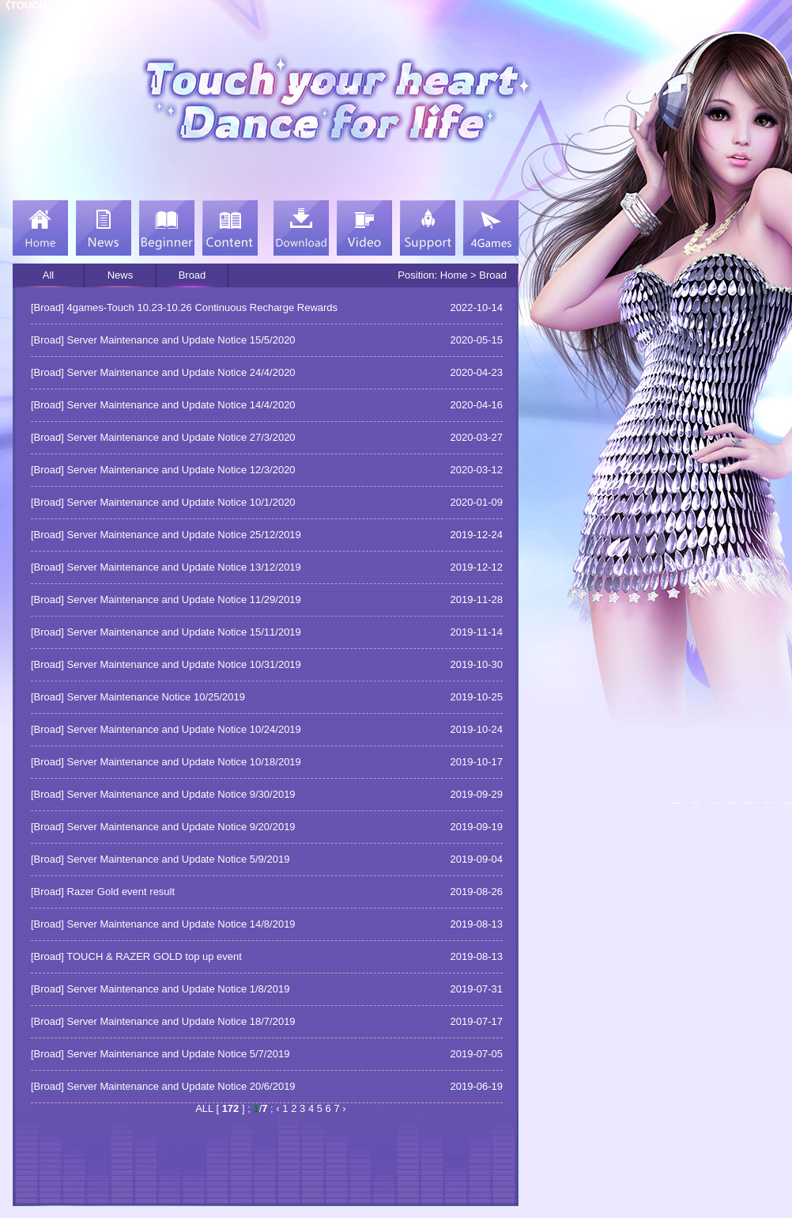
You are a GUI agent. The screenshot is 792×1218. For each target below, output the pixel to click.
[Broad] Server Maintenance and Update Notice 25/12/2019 (166, 535)
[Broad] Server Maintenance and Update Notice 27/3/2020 (163, 437)
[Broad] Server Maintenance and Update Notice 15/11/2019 (166, 632)
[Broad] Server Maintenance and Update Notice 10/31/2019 (166, 664)
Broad (192, 275)
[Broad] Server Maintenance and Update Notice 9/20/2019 (163, 827)
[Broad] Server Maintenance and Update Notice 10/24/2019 (166, 729)
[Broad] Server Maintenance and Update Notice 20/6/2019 (163, 1086)
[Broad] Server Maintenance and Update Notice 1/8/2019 (160, 989)
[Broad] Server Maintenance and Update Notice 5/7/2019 (160, 1054)
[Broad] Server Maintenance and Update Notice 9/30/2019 (163, 794)
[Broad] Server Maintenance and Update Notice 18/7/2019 (163, 1021)
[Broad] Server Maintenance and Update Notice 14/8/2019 (163, 924)
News (120, 275)
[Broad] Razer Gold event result (103, 891)
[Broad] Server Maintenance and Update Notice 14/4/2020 (163, 405)
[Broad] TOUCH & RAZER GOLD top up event (136, 956)
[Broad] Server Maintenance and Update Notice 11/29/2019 (166, 599)
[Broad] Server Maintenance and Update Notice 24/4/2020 (163, 372)
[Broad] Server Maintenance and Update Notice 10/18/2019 (166, 762)
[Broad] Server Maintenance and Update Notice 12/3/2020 (163, 470)
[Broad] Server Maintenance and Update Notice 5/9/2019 (160, 859)
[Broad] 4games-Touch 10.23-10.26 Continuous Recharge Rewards (184, 307)
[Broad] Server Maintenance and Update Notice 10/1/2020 (163, 502)
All (48, 275)
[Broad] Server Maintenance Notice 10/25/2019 (138, 697)
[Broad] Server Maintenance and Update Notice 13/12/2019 (166, 567)
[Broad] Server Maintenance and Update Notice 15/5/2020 (163, 340)
